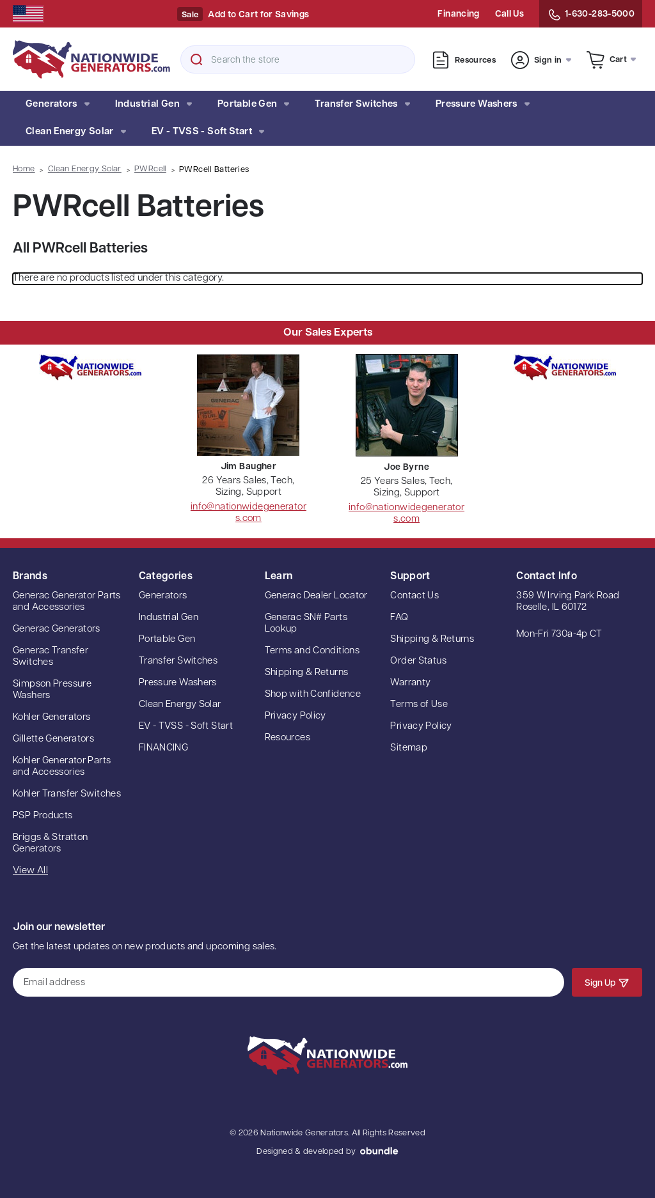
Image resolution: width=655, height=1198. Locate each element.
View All (30, 871)
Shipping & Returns (307, 673)
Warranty (410, 683)
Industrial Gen (153, 104)
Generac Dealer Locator (316, 596)
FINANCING (163, 748)
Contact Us (414, 596)
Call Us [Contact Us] (509, 14)
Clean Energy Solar (76, 132)
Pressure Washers (483, 104)
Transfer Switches (362, 104)
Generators (58, 104)
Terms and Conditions (312, 651)
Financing (458, 14)
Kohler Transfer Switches (67, 794)
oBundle (379, 1151)
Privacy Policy (295, 716)
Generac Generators (56, 629)
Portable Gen (253, 104)
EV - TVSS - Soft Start (208, 132)
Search (196, 59)
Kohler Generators (51, 717)
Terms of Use (419, 705)
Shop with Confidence (313, 694)
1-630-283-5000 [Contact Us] (591, 14)
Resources (464, 60)
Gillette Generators (53, 739)
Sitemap (408, 748)
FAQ (399, 618)
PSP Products (43, 816)
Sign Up (607, 982)
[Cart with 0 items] (611, 59)
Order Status (418, 661)
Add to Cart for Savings (258, 15)
